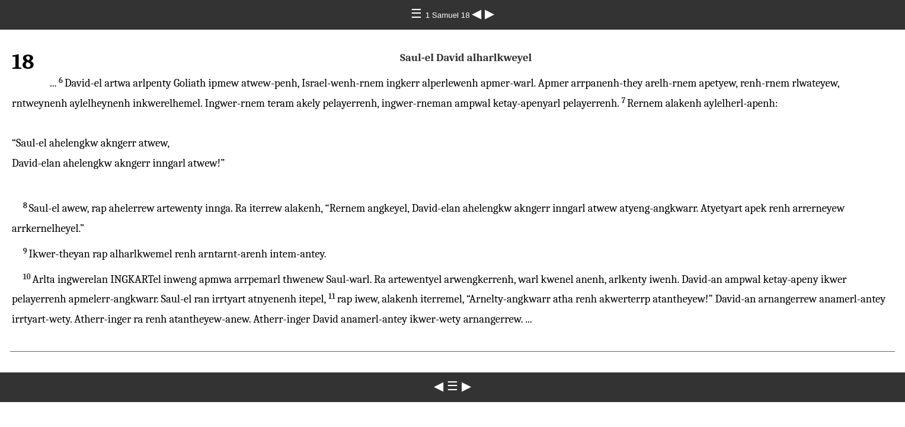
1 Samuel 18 (449, 15)
